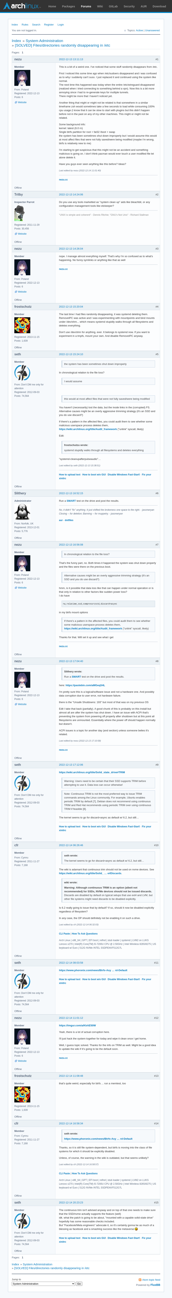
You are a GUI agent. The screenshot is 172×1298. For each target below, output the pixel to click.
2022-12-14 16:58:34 (71, 1123)
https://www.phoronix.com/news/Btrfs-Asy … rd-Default (93, 970)
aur (61, 520)
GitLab (113, 6)
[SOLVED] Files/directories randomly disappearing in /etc (62, 45)
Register (49, 24)
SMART (71, 500)
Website (22, 102)
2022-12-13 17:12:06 (71, 764)
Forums (86, 6)
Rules (25, 24)
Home (52, 6)
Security (129, 6)
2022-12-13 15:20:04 (71, 306)
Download (159, 6)
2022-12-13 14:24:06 (71, 194)
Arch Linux (22, 6)
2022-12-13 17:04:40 (71, 661)
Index (15, 24)
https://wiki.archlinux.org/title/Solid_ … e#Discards (90, 873)
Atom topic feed (151, 1279)
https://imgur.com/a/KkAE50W (77, 1025)
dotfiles (69, 520)
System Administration (44, 41)
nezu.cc (63, 179)
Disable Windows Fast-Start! (124, 474)
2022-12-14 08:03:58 (71, 962)
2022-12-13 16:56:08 (71, 544)
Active (139, 30)
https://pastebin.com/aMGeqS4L (85, 685)
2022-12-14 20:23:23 (71, 1202)
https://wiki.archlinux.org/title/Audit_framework (88, 429)
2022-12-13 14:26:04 (71, 248)
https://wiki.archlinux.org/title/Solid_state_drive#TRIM (92, 772)
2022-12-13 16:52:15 (71, 493)
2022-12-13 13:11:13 (71, 59)
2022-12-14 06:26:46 (71, 845)
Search (36, 24)
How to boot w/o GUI (94, 474)
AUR (144, 6)
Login (61, 24)
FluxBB (155, 1284)
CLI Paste (64, 933)
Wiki (100, 6)
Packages (68, 6)
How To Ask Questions (84, 933)
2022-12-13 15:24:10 (71, 354)
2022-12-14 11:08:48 (71, 1075)
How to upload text (69, 474)
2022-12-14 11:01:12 (71, 1017)
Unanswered (152, 30)
